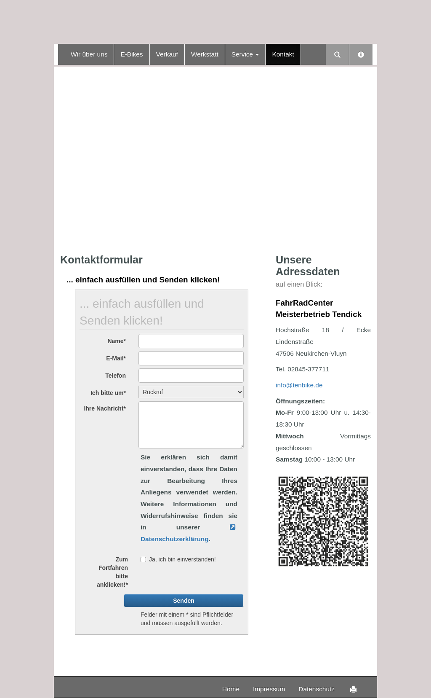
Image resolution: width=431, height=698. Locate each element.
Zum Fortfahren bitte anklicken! (112, 572)
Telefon (115, 375)
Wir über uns (89, 54)
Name (116, 341)
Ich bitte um (108, 392)
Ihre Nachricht (105, 408)
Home (230, 689)
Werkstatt (204, 54)
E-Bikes (131, 54)
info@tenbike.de (299, 385)
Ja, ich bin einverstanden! (178, 559)
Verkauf (167, 54)
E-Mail (116, 358)
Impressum (269, 689)
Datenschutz (316, 689)
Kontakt (283, 54)
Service (245, 54)
